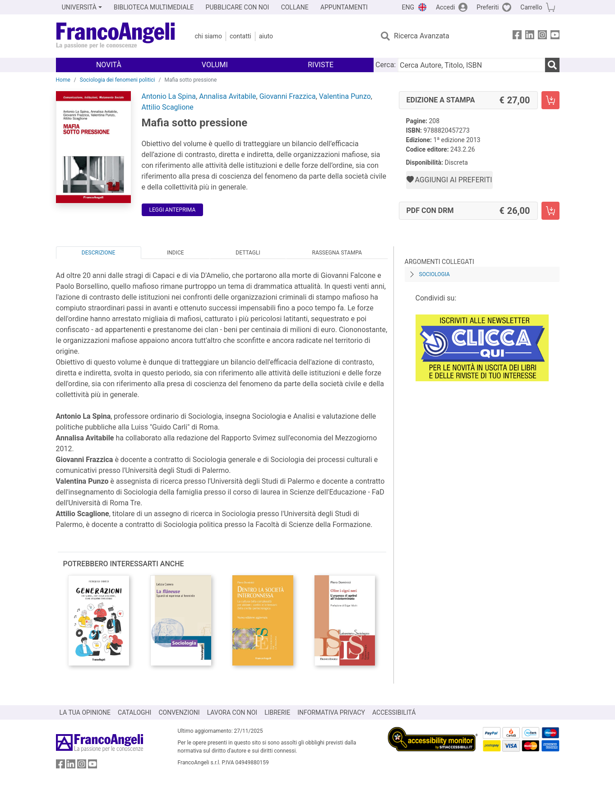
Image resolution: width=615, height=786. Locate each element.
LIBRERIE (277, 712)
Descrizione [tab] (98, 253)
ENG (408, 7)
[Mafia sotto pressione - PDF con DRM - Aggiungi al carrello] (550, 211)
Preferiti (487, 7)
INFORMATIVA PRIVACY (331, 712)
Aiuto (266, 36)
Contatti (240, 36)
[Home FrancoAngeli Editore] (116, 36)
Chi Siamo (208, 36)
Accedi (445, 7)
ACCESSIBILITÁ (394, 712)
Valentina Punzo (345, 96)
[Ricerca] (552, 65)
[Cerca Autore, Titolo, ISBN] (471, 65)
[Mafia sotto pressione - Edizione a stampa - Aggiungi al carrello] (550, 100)
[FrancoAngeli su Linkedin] (529, 36)
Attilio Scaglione (168, 107)
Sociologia (434, 274)
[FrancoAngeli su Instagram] (542, 36)
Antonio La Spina (169, 96)
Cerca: (385, 64)
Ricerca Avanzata (421, 36)
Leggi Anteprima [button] (172, 210)
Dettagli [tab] (248, 253)
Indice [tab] (175, 253)
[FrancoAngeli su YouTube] (555, 36)
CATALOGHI (134, 712)
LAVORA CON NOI (232, 712)
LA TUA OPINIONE (85, 712)
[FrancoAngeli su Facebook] (517, 36)
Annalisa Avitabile (227, 96)
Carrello (531, 7)
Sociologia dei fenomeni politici (117, 80)
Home (63, 80)
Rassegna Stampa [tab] (337, 253)
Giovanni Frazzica (287, 96)
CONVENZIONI (178, 712)
